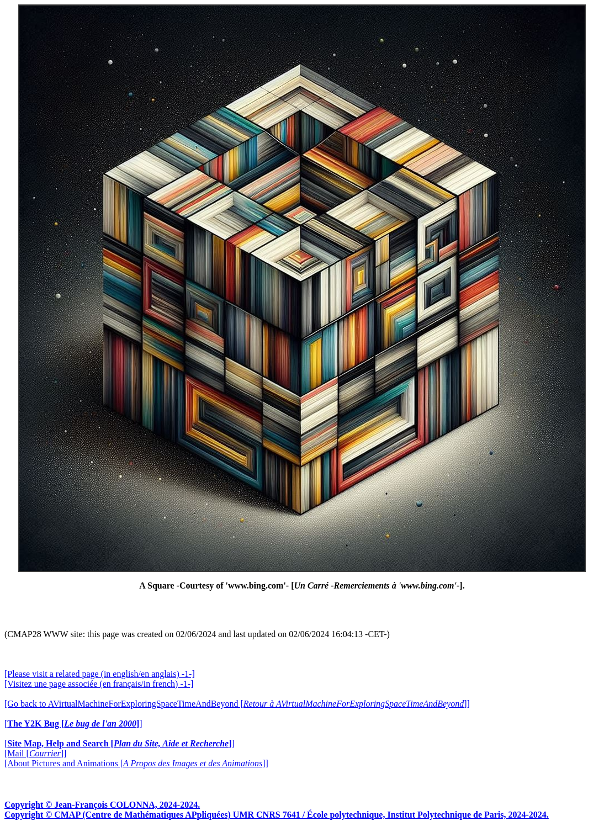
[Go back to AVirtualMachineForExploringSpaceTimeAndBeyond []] (237, 703)
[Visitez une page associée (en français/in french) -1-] (98, 683)
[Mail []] (35, 753)
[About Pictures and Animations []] (136, 763)
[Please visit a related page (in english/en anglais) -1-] (99, 674)
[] (73, 723)
